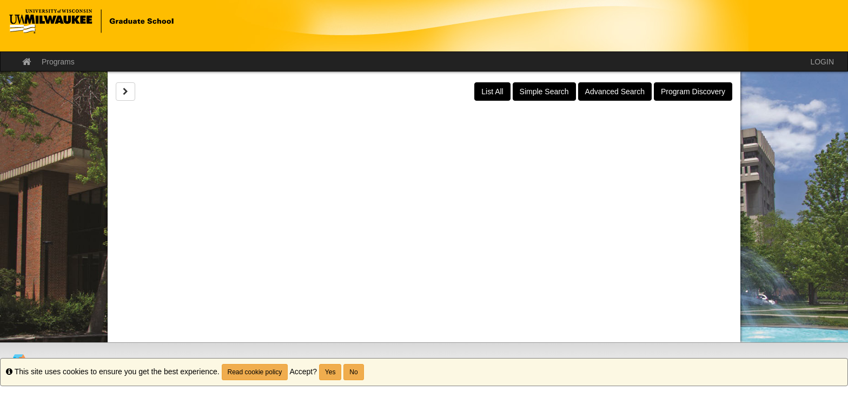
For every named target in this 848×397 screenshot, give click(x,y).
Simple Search (544, 91)
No (353, 372)
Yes (330, 372)
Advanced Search (615, 91)
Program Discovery (693, 91)
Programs (58, 61)
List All (492, 91)
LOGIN (822, 61)
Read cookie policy (255, 372)
